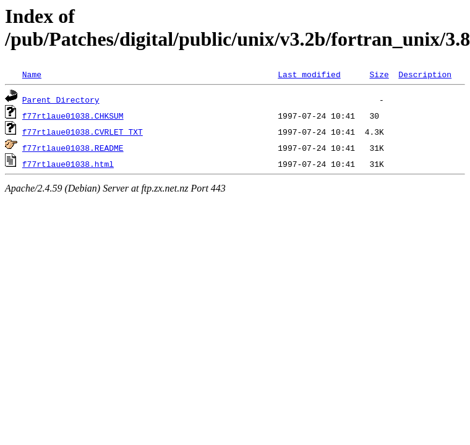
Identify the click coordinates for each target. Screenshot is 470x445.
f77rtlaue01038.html (68, 163)
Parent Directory (61, 99)
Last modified (309, 74)
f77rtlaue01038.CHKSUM (73, 115)
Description (424, 74)
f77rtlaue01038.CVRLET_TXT (82, 131)
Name (31, 74)
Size (378, 74)
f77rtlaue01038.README (73, 147)
